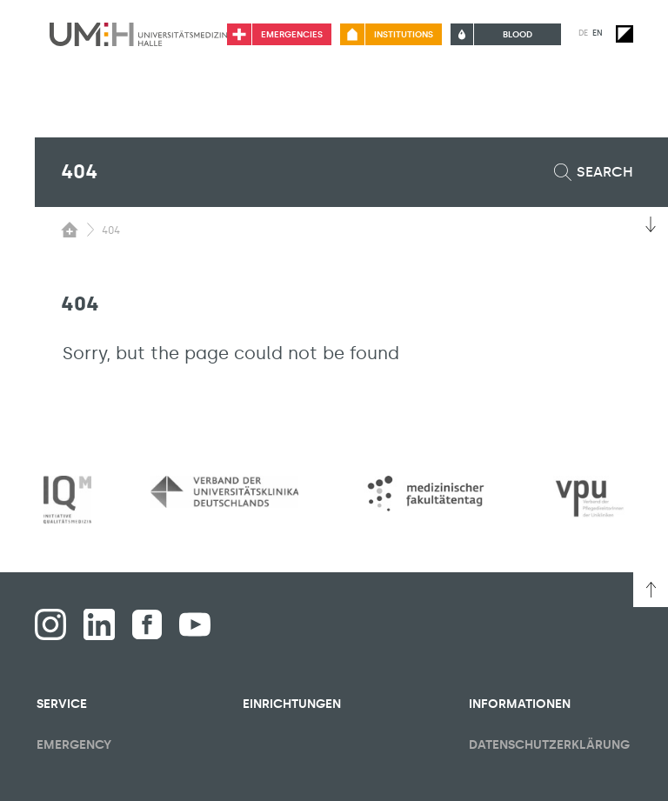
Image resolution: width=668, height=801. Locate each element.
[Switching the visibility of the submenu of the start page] (69, 229)
